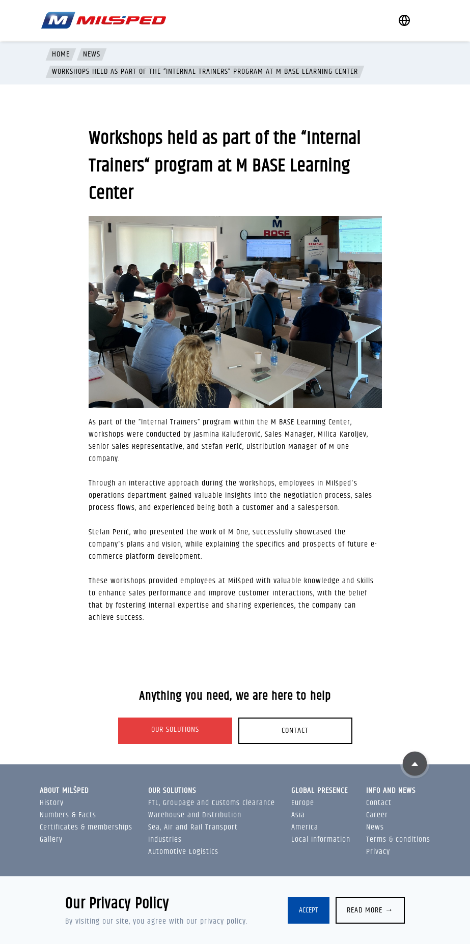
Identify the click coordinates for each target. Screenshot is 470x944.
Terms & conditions (398, 839)
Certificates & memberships (86, 827)
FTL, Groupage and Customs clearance (211, 802)
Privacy (378, 851)
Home (61, 54)
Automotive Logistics (183, 851)
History (52, 802)
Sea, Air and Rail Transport (193, 827)
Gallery (51, 839)
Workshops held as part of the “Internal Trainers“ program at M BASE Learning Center (205, 72)
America (304, 827)
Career (377, 815)
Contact (295, 730)
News (91, 54)
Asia (298, 815)
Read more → (370, 910)
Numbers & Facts (68, 815)
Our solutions (175, 729)
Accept (308, 910)
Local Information (320, 839)
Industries (165, 839)
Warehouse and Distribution (194, 815)
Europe (302, 802)
